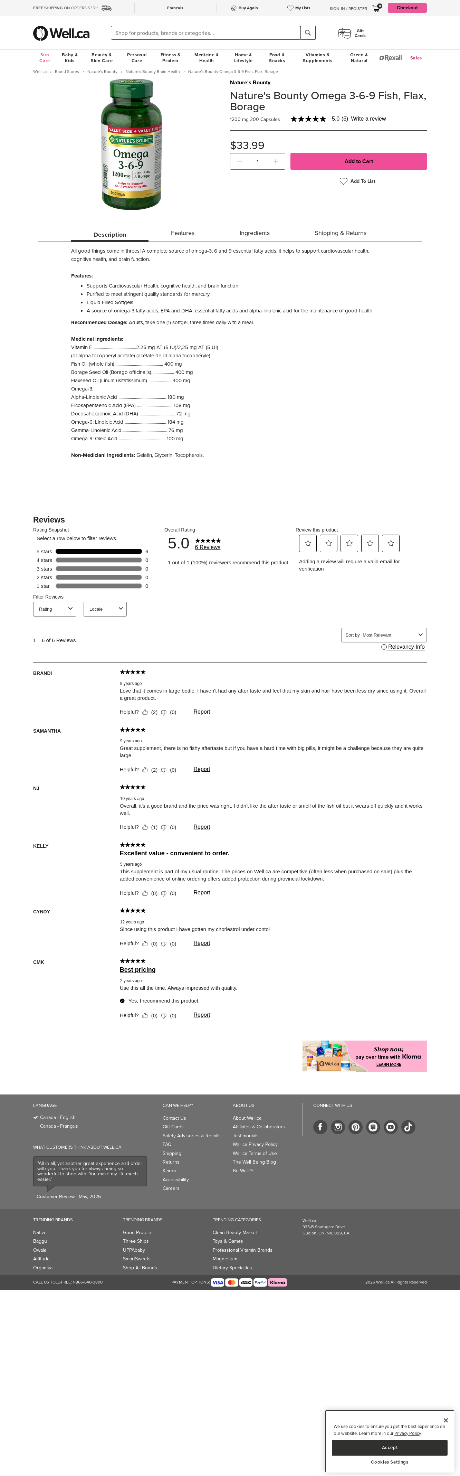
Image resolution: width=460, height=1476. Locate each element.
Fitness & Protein (171, 58)
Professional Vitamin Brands (242, 1250)
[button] (239, 161)
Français (175, 8)
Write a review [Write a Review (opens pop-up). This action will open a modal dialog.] (368, 119)
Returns (171, 1162)
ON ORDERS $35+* (65, 8)
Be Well (243, 1170)
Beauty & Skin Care (102, 58)
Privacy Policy (407, 1433)
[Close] (445, 1420)
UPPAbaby (134, 1250)
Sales (416, 58)
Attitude (41, 1258)
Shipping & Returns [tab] (340, 232)
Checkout (407, 7)
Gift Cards (173, 1126)
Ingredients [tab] (255, 232)
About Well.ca (247, 1118)
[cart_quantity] (258, 161)
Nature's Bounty (250, 82)
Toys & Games (228, 1241)
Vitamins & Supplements (318, 58)
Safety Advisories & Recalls (192, 1135)
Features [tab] (182, 232)
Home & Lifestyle (243, 58)
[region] (389, 1441)
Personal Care (137, 58)
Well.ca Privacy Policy (255, 1144)
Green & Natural (359, 58)
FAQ (167, 1144)
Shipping (172, 1153)
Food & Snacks (277, 58)
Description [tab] (110, 234)
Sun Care (44, 58)
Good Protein (137, 1232)
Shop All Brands (140, 1267)
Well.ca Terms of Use (255, 1153)
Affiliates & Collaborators (259, 1126)
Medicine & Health (206, 58)
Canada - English (58, 1117)
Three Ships (136, 1241)
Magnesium (225, 1258)
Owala (39, 1250)
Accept (390, 1447)
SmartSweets (137, 1258)
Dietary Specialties (232, 1267)
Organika (42, 1267)
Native (40, 1232)
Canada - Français (59, 1126)
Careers (171, 1188)
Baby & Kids (70, 58)
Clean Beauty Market (235, 1232)
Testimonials (246, 1135)
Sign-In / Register (348, 9)
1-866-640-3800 (88, 1282)
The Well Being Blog (254, 1162)
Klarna (169, 1170)
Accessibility (176, 1179)
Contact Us (174, 1118)
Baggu (40, 1241)
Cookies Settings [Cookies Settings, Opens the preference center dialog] (390, 1462)
